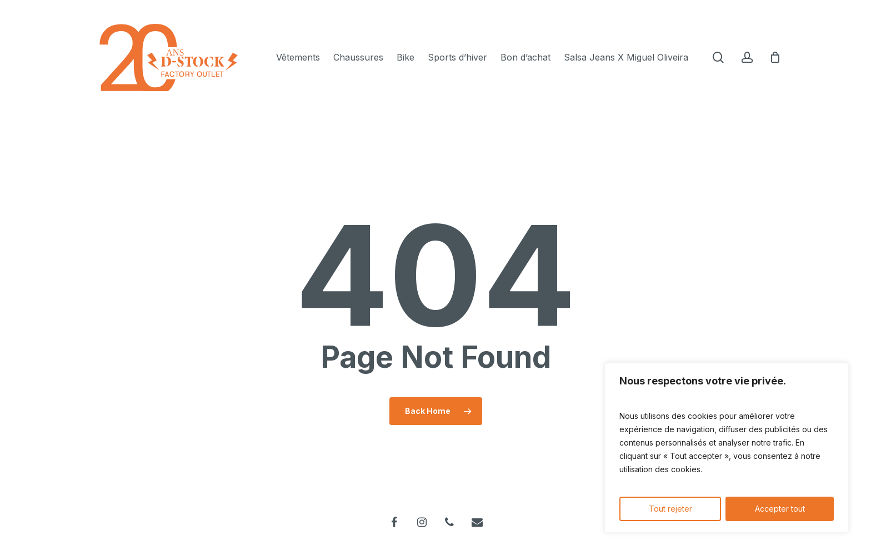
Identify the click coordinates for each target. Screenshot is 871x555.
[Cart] (775, 57)
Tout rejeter (670, 508)
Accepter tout (780, 508)
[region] (726, 448)
